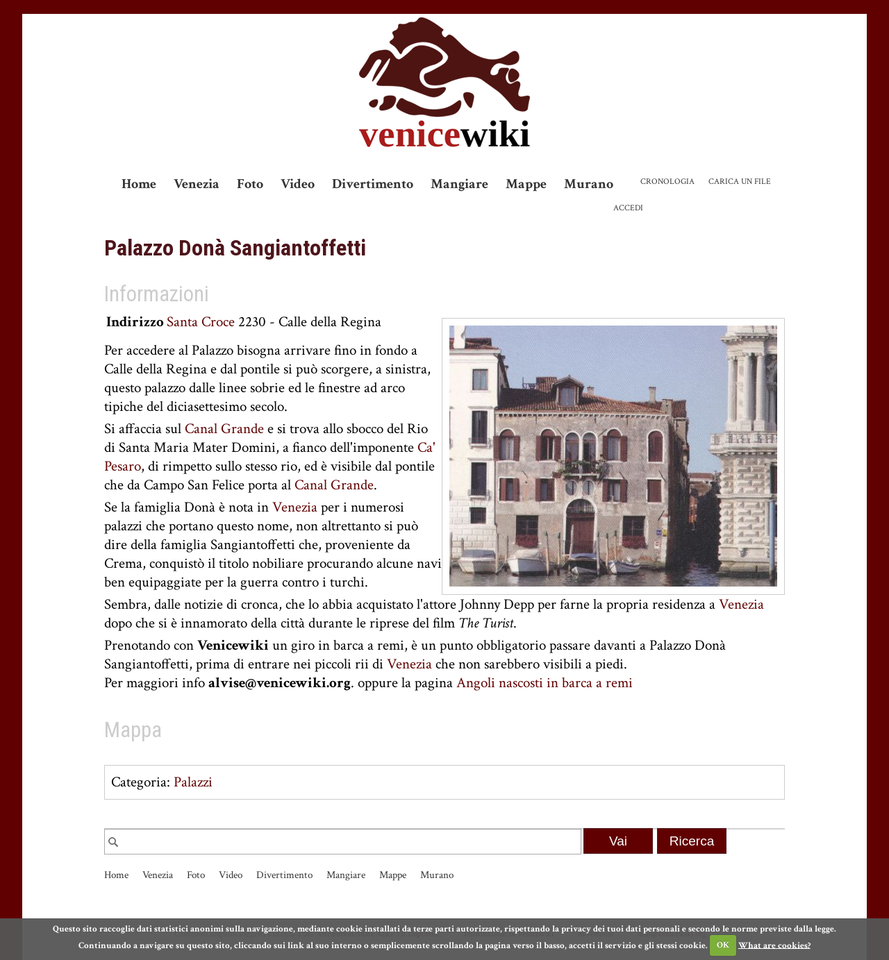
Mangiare (459, 184)
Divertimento (372, 184)
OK (723, 945)
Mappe (526, 184)
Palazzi (193, 782)
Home (139, 184)
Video (298, 184)
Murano (588, 184)
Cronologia (667, 181)
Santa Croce (201, 321)
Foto (250, 184)
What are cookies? (774, 945)
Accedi (628, 208)
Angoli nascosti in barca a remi (544, 682)
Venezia (196, 184)
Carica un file (739, 181)
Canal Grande (224, 428)
